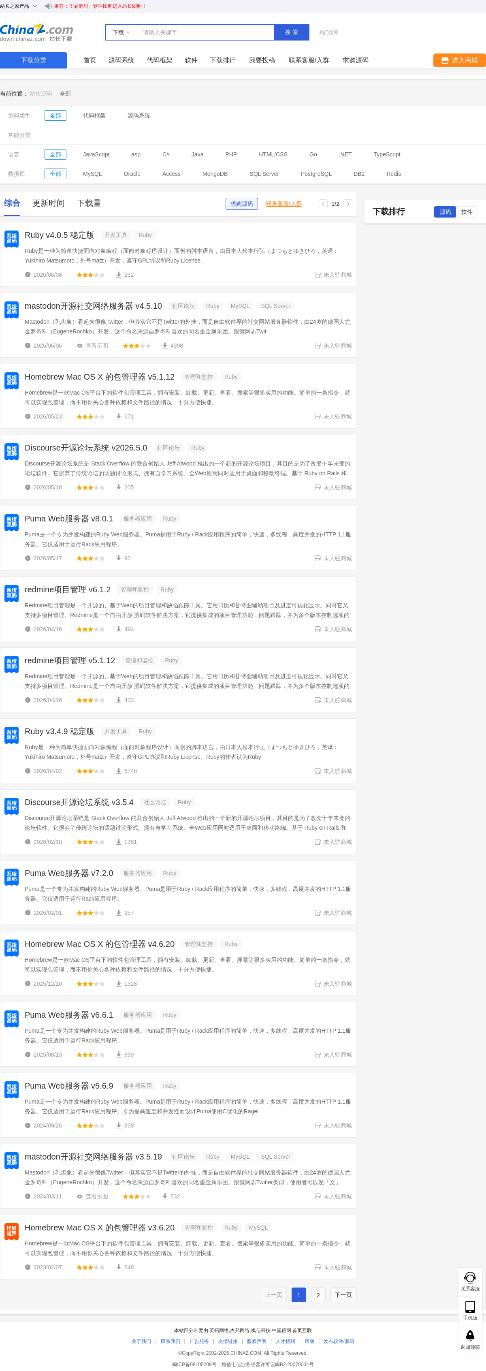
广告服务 (199, 1341)
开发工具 (115, 235)
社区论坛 (183, 306)
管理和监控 (199, 377)
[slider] (91, 274)
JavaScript (96, 154)
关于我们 (141, 1341)
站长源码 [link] (41, 93)
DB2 (359, 174)
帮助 (309, 1341)
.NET (345, 154)
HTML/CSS (273, 154)
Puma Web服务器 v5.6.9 (69, 1085)
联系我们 (170, 1341)
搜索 (292, 32)
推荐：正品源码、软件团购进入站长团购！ (100, 6)
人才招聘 (285, 1341)
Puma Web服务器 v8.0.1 (69, 518)
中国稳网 (281, 1330)
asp (136, 154)
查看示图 (92, 345)
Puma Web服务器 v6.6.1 (69, 1014)
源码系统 (121, 60)
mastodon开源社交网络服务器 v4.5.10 (93, 305)
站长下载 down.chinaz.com (36, 32)
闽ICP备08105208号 (194, 1364)
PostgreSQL (316, 174)
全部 (55, 115)
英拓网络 (219, 1330)
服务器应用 (138, 518)
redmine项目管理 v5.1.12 (70, 660)
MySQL (92, 174)
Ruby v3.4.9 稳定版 (59, 731)
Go (313, 154)
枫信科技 (261, 1330)
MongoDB (215, 174)
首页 (89, 60)
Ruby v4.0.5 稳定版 (59, 235)
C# (166, 154)
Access (171, 174)
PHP (231, 154)
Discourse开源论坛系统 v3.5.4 (79, 802)
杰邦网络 (239, 1330)
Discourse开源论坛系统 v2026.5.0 (86, 447)
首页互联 (302, 1330)
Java (198, 154)
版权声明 (256, 1341)
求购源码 (241, 204)
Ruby (145, 235)
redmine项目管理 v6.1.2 (68, 589)
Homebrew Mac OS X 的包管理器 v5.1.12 (100, 376)
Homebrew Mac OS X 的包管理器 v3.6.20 (100, 1227)
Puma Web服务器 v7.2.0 (69, 873)
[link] (65, 93)
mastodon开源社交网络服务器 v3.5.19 (93, 1156)
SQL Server (264, 174)
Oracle (132, 174)
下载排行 (223, 60)
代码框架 (160, 60)
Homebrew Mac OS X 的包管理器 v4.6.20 (100, 944)
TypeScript (387, 154)
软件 (191, 60)
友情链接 (228, 1341)
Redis (393, 174)
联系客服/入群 (284, 204)
